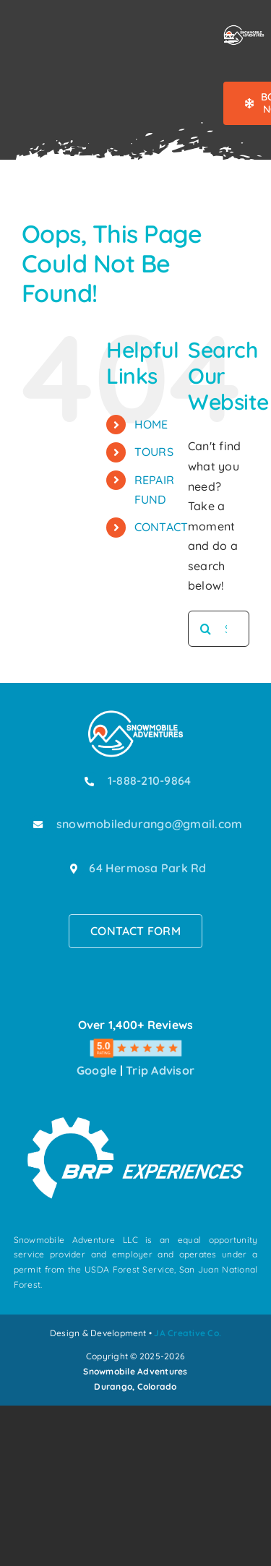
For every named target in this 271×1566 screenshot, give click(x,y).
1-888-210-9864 (149, 780)
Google (96, 1070)
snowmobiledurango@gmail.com (149, 824)
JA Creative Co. (187, 1333)
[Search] (206, 629)
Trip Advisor (160, 1070)
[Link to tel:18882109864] (89, 781)
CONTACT (161, 527)
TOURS (153, 451)
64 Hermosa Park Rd (147, 868)
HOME (151, 424)
